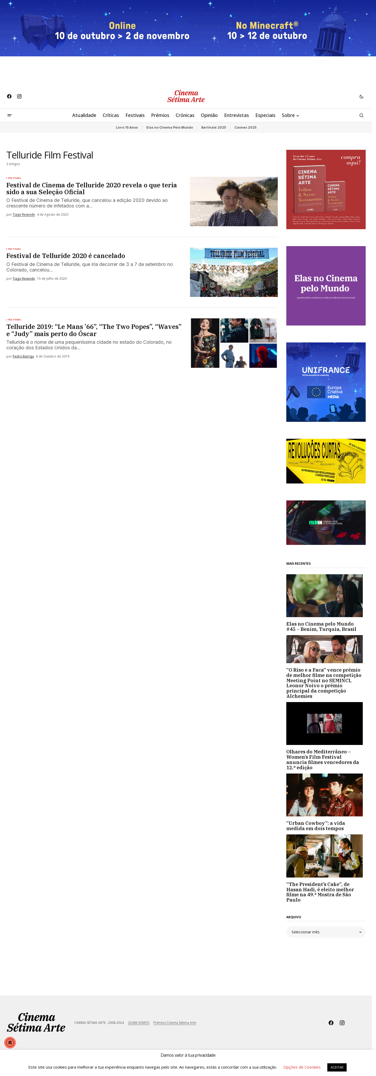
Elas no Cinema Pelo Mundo (169, 127)
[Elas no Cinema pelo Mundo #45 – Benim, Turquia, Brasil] (326, 595)
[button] (361, 96)
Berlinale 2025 (213, 127)
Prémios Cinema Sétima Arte (174, 1022)
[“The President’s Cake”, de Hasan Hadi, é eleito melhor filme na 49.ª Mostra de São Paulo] (326, 856)
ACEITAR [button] (336, 1067)
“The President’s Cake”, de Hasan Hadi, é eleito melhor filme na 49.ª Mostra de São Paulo (320, 892)
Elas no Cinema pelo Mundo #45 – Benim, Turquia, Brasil (321, 626)
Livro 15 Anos (127, 127)
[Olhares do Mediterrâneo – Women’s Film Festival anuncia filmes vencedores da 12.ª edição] (326, 723)
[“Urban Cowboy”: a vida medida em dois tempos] (326, 795)
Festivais (14, 178)
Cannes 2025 (245, 127)
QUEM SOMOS (138, 1022)
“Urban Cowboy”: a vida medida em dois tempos (315, 826)
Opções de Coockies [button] (302, 1067)
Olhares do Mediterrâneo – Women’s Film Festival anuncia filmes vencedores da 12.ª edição (322, 759)
